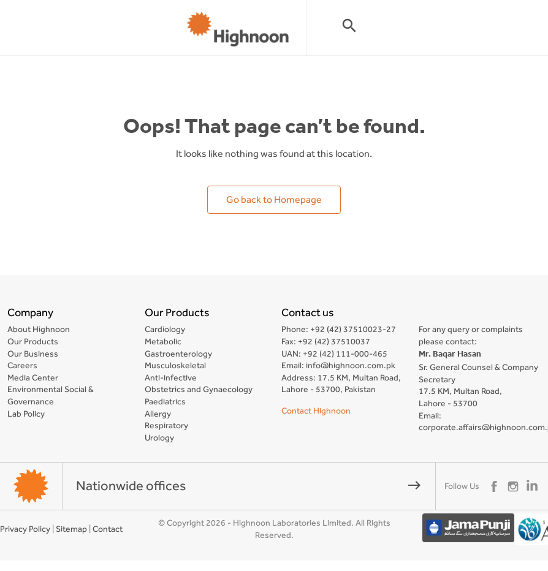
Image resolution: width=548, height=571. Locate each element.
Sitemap (71, 529)
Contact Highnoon (316, 410)
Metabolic (163, 341)
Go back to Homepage (274, 199)
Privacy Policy (25, 529)
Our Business (32, 353)
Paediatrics (165, 401)
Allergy (158, 413)
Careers (22, 365)
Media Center (32, 377)
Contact (108, 529)
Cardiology (165, 329)
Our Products (32, 341)
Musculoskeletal (175, 365)
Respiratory (166, 425)
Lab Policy (26, 413)
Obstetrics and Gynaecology (199, 389)
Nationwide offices (249, 485)
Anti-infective (171, 377)
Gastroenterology (178, 353)
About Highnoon (38, 329)
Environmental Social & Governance (50, 395)
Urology (159, 437)
